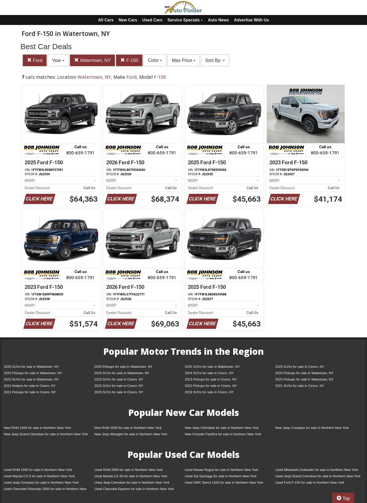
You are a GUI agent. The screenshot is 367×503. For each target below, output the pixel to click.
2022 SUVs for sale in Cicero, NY (118, 386)
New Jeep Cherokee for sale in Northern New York (222, 428)
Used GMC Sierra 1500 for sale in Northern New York (224, 482)
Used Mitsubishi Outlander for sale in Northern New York (316, 470)
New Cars (128, 20)
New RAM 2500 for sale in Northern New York (128, 428)
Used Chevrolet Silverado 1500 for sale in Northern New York (45, 490)
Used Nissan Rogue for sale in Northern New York (221, 470)
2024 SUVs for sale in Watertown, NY (121, 373)
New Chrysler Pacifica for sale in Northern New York (223, 434)
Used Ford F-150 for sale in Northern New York (309, 482)
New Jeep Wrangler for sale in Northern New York (130, 434)
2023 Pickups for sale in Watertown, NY (304, 379)
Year (58, 60)
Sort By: (215, 60)
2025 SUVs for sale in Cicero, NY (299, 367)
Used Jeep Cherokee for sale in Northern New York (131, 482)
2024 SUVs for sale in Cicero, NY (209, 373)
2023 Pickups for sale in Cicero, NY (211, 379)
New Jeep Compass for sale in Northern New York (312, 428)
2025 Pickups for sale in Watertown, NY (33, 373)
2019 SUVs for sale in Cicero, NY (209, 392)
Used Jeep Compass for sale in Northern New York (41, 482)
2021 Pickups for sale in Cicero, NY (30, 392)
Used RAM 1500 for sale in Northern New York (38, 470)
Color (155, 60)
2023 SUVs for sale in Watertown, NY (31, 379)
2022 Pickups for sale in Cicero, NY (211, 386)
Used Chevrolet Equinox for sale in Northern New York (134, 489)
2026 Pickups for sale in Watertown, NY (123, 367)
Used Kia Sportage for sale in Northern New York (221, 476)
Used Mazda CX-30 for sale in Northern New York (130, 476)
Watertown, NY (92, 60)
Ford (34, 60)
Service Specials (185, 20)
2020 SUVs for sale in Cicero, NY (118, 392)
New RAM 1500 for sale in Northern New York (37, 428)
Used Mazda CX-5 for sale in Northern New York (39, 476)
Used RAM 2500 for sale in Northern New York (128, 470)
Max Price (183, 60)
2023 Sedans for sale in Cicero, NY (30, 386)
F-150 (129, 60)
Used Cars (152, 20)
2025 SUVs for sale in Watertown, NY (212, 367)
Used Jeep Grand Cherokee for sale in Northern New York (318, 476)
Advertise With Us (251, 20)
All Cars (105, 20)
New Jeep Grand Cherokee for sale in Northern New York (46, 434)
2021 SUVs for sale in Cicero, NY (299, 386)
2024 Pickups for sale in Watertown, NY (304, 373)
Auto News (218, 20)
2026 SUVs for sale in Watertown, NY (31, 367)
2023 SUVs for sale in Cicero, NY (118, 379)
